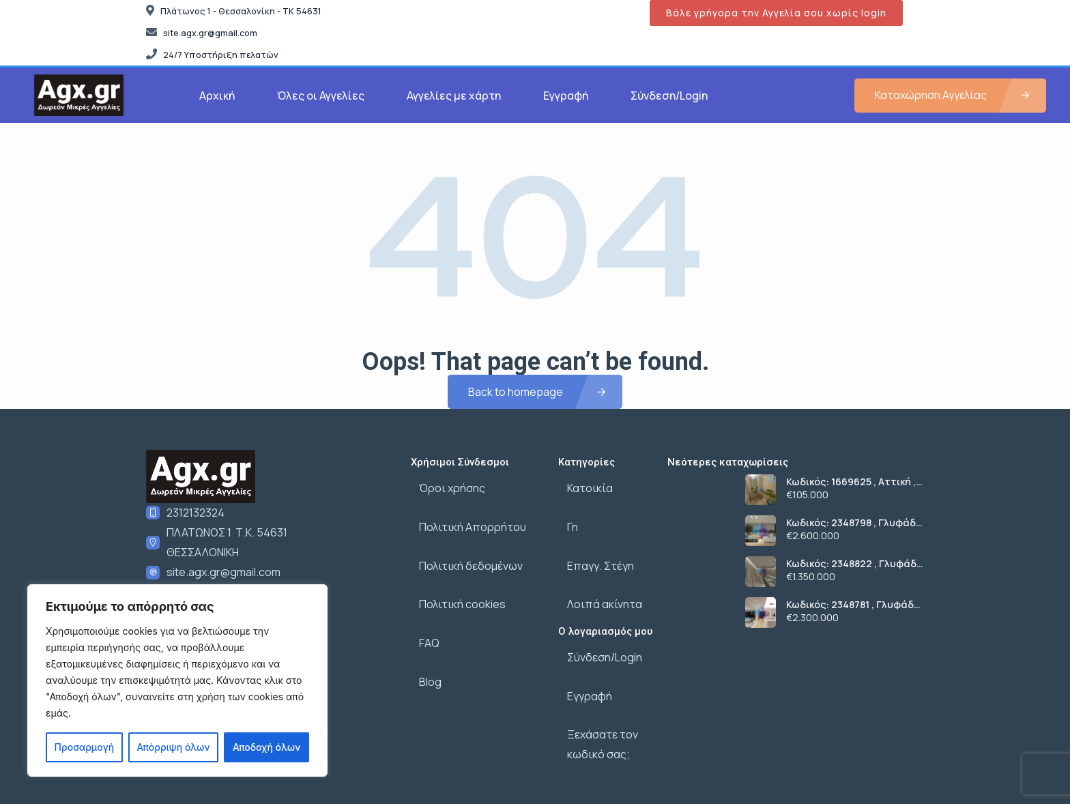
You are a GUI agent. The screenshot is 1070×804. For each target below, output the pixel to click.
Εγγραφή (565, 95)
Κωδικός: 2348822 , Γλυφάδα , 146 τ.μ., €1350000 (854, 564)
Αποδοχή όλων (266, 747)
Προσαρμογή (85, 747)
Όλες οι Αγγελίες (320, 95)
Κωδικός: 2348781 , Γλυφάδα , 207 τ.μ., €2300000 (853, 604)
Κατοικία (581, 483)
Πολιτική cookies (454, 574)
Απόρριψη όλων (172, 747)
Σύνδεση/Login (669, 95)
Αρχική (217, 95)
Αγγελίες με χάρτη (454, 95)
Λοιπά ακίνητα (595, 574)
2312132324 (196, 512)
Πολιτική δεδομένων (463, 543)
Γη (563, 513)
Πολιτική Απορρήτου (464, 513)
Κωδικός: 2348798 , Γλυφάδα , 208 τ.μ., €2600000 (854, 523)
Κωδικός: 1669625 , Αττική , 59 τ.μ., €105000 (851, 482)
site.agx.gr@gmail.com (223, 571)
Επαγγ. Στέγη (591, 543)
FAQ (421, 604)
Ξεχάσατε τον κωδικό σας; (593, 688)
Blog (422, 634)
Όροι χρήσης (444, 483)
